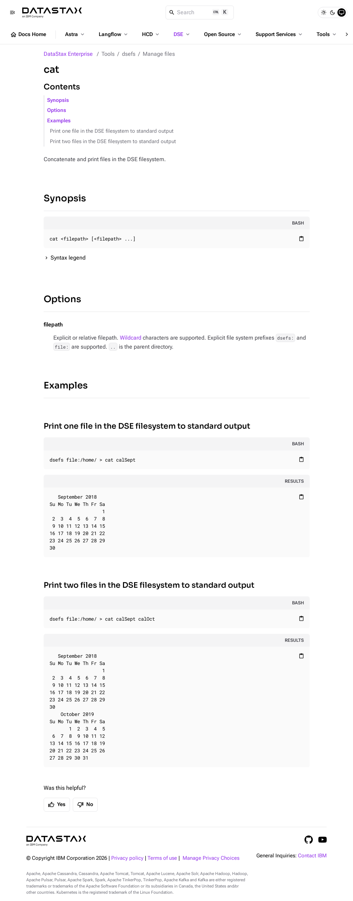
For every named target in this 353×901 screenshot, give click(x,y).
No (85, 805)
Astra (75, 34)
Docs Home (28, 34)
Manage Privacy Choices (211, 858)
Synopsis (58, 100)
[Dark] (332, 12)
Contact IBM (312, 856)
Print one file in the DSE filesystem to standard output (112, 131)
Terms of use (162, 858)
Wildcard (130, 337)
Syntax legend (68, 257)
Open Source (223, 34)
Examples (59, 121)
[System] (341, 12)
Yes (56, 805)
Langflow (114, 34)
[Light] (323, 12)
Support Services (279, 34)
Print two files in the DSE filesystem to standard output (113, 142)
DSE (182, 34)
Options (56, 110)
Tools (327, 34)
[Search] (200, 12)
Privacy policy (127, 858)
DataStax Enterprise (68, 54)
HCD (151, 34)
